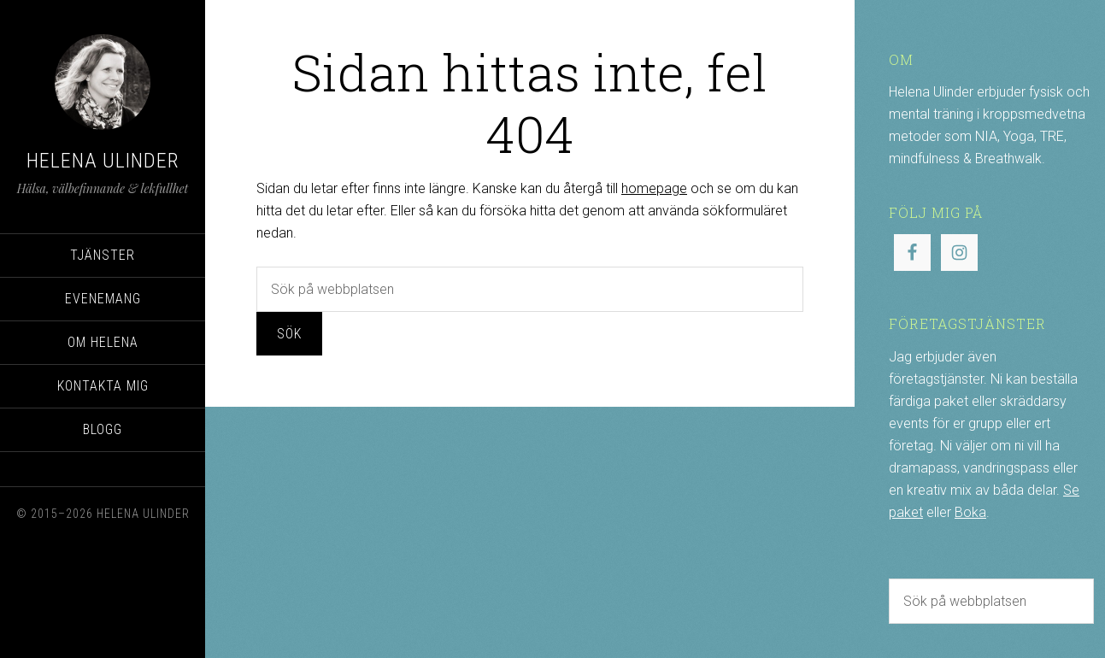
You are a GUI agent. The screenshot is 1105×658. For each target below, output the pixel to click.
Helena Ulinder (102, 161)
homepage (654, 188)
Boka (970, 512)
